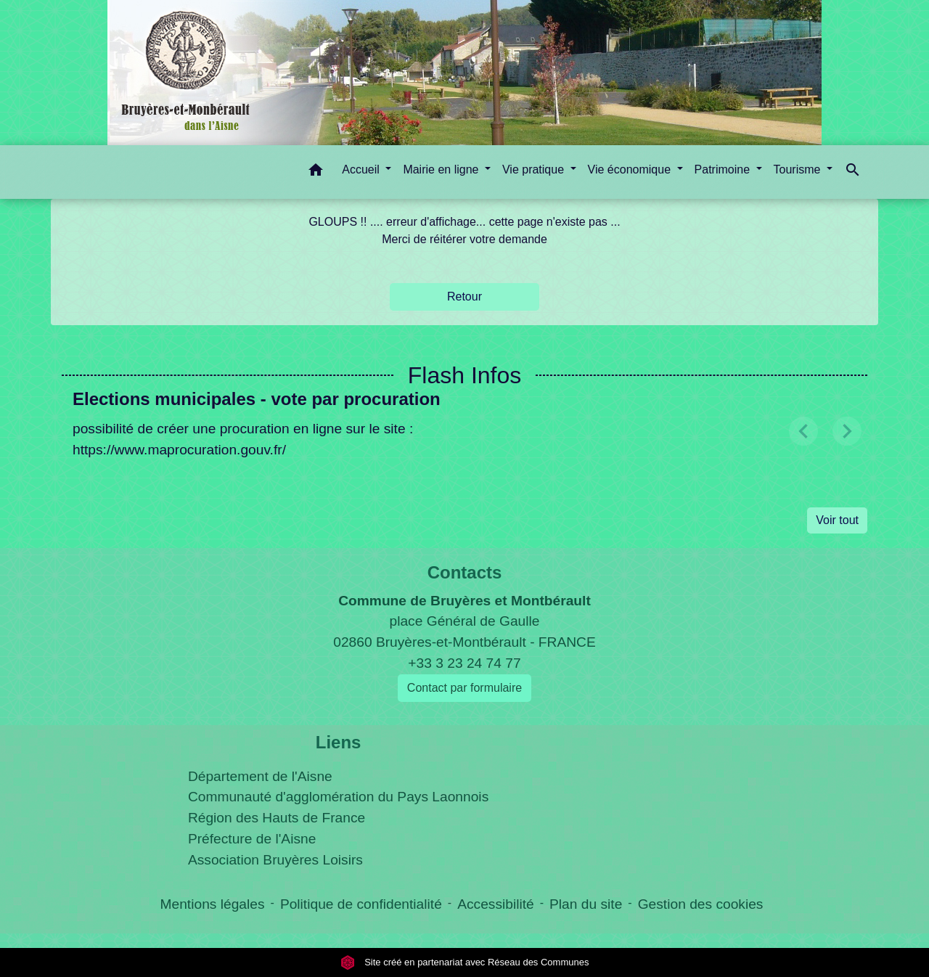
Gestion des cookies (701, 904)
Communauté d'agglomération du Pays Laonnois (338, 796)
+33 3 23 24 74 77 (464, 663)
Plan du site (585, 904)
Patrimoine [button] (724, 169)
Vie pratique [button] (535, 169)
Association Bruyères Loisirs (275, 859)
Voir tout (837, 520)
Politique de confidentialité (361, 904)
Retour (464, 296)
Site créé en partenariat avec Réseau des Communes (464, 962)
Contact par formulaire (464, 688)
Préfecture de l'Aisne (252, 838)
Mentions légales (212, 904)
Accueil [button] (362, 169)
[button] (315, 172)
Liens (338, 742)
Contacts (464, 572)
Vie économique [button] (631, 169)
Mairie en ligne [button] (442, 169)
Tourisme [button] (799, 169)
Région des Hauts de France (276, 817)
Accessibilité (495, 904)
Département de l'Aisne (260, 776)
